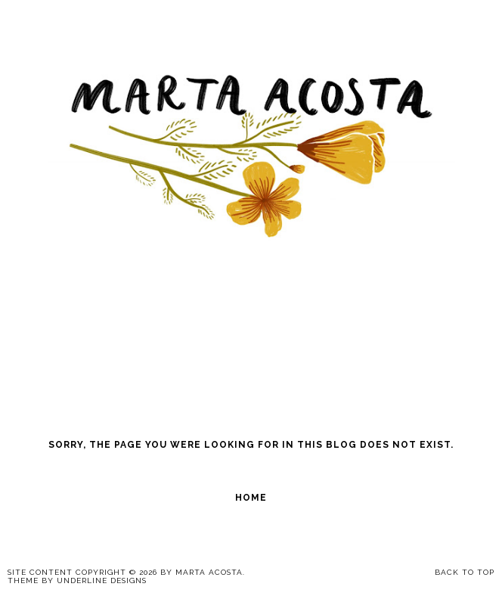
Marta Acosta (209, 572)
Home (251, 497)
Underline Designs (102, 580)
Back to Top (464, 572)
